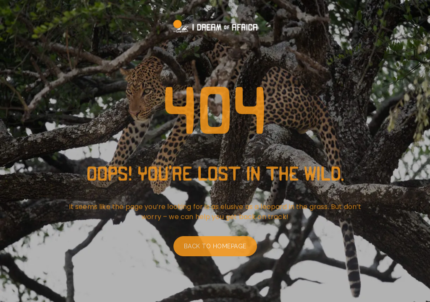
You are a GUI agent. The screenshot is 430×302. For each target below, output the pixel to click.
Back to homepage (215, 248)
